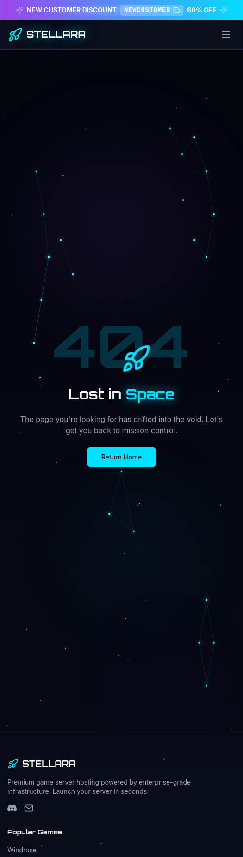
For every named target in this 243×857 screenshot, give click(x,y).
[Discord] (12, 808)
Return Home (121, 457)
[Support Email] (28, 808)
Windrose (22, 850)
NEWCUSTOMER (152, 10)
